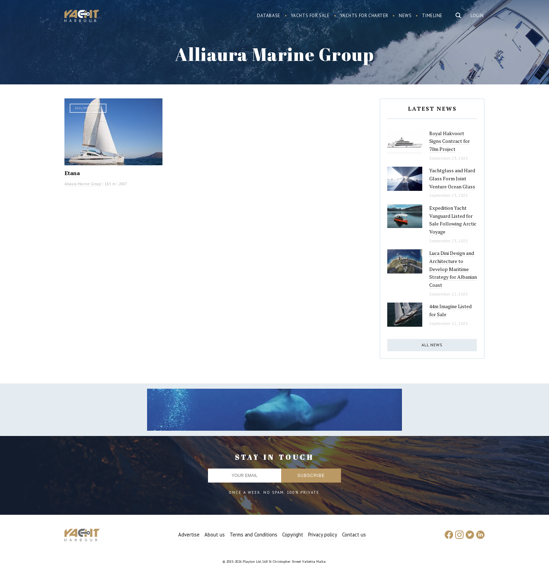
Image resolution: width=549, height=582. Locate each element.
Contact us (354, 534)
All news (432, 344)
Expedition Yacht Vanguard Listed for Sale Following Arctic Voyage (453, 220)
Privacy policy (322, 534)
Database (268, 16)
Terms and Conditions (253, 534)
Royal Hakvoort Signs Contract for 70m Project (449, 141)
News (405, 16)
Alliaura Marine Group (82, 183)
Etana (72, 173)
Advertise (189, 534)
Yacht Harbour (81, 17)
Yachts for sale (310, 16)
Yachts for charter (364, 16)
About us (214, 534)
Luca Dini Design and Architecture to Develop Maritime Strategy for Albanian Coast (453, 269)
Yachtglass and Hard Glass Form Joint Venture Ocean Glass (452, 178)
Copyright (292, 534)
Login (477, 16)
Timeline (432, 16)
